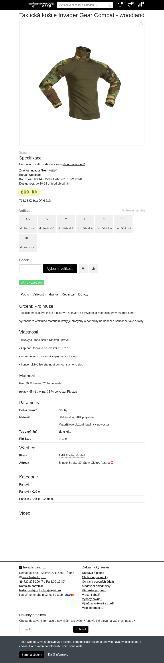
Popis (25, 294)
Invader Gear (38, 170)
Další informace (58, 654)
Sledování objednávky (96, 586)
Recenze (68, 294)
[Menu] (22, 5)
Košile (36, 491)
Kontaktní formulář (31, 586)
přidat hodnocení (73, 164)
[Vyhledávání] (81, 5)
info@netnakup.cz (34, 577)
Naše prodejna (28, 590)
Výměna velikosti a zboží (98, 603)
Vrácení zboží (91, 594)
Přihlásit (81, 629)
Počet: (24, 260)
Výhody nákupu (92, 599)
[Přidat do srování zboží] (93, 268)
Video (23, 152)
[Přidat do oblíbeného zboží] (83, 268)
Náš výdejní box (51, 590)
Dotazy (83, 294)
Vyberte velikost (60, 269)
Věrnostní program (94, 590)
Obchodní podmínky (95, 577)
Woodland (35, 174)
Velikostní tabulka (133, 210)
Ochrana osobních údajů (98, 581)
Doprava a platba (93, 572)
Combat (48, 498)
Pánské (24, 484)
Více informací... (92, 607)
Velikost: (26, 211)
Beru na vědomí (32, 654)
